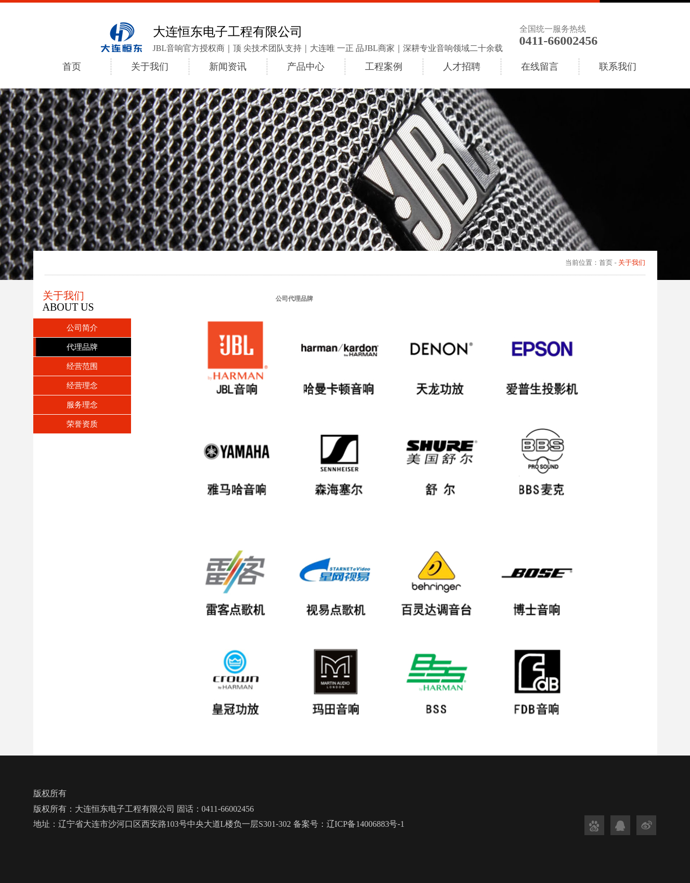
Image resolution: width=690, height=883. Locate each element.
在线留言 (539, 66)
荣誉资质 (82, 424)
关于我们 (149, 66)
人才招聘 (461, 66)
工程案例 (383, 66)
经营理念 (82, 385)
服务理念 (82, 405)
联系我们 (617, 66)
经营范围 (82, 366)
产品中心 (305, 66)
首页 (71, 66)
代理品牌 (82, 347)
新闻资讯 (227, 66)
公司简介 (82, 328)
